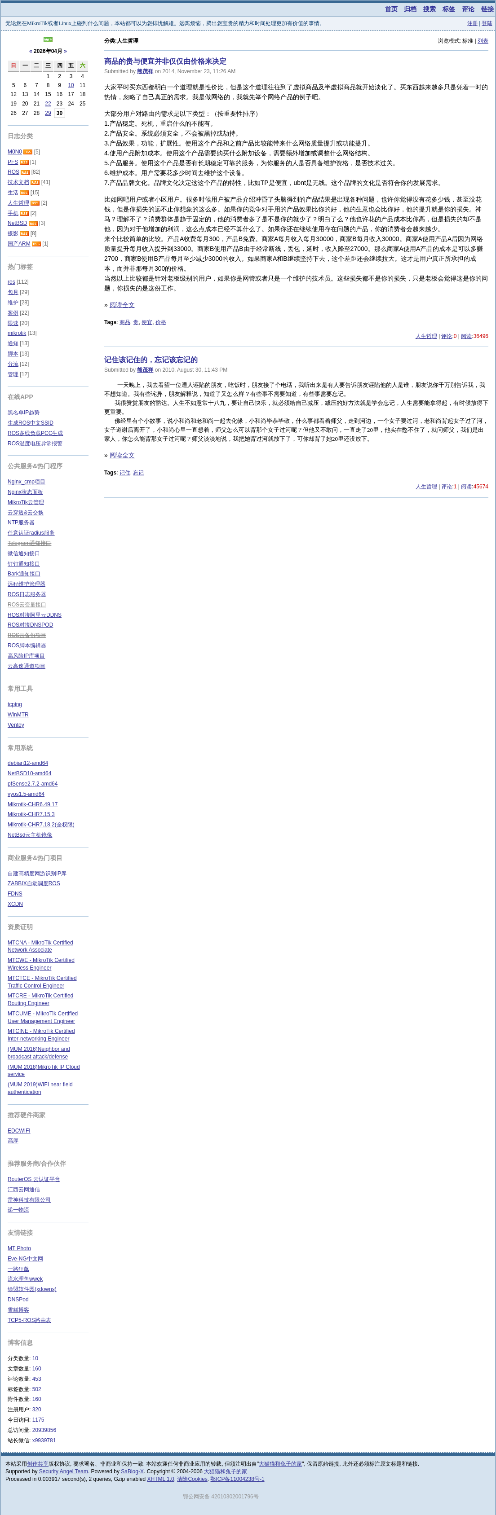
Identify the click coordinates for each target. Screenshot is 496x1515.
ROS (13, 172)
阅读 (466, 336)
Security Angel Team (63, 1471)
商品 (125, 322)
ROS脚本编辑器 (27, 645)
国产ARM (19, 244)
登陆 (487, 23)
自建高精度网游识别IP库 (37, 873)
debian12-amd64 (28, 763)
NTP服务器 (21, 522)
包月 (13, 292)
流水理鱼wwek (25, 1279)
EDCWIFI (19, 1131)
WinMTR (18, 714)
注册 (472, 23)
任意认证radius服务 (31, 533)
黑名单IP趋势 (24, 412)
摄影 (13, 233)
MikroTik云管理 (26, 502)
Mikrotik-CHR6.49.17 (33, 804)
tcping (15, 704)
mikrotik (17, 333)
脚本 (13, 354)
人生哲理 (426, 336)
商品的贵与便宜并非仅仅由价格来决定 (165, 61)
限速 (13, 323)
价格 (160, 322)
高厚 (13, 1140)
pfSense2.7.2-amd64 (33, 784)
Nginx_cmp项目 (26, 482)
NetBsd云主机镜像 (30, 835)
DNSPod (18, 1299)
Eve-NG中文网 (25, 1259)
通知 (13, 343)
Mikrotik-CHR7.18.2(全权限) (41, 824)
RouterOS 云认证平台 (34, 1179)
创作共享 (38, 1464)
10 (71, 85)
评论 (468, 9)
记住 (125, 473)
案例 (13, 313)
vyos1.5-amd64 (26, 794)
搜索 (429, 9)
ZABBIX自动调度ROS (34, 883)
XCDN (15, 904)
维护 (13, 302)
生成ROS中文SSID (30, 423)
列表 (483, 41)
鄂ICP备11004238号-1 (237, 1479)
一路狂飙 (18, 1269)
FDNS (15, 894)
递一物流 (18, 1210)
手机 (13, 213)
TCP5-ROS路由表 (29, 1320)
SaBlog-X (132, 1471)
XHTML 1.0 (160, 1479)
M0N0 (15, 152)
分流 (13, 364)
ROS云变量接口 (27, 605)
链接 (487, 9)
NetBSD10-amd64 (29, 773)
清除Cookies (192, 1479)
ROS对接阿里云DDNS (35, 615)
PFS (13, 162)
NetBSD (17, 223)
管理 (13, 374)
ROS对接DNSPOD (30, 625)
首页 (391, 9)
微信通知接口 (24, 553)
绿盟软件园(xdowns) (32, 1289)
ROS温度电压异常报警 (35, 443)
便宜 (147, 322)
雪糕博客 (18, 1310)
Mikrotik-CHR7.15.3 (31, 814)
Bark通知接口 (24, 574)
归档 (410, 9)
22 (48, 104)
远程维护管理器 (26, 584)
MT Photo (19, 1248)
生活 (13, 192)
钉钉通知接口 (24, 564)
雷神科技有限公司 (29, 1200)
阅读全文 (122, 304)
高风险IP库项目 (26, 656)
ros (11, 282)
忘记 (138, 473)
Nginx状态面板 (25, 492)
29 (48, 113)
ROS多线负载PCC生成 (35, 433)
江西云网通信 (24, 1189)
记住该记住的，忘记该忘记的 (151, 360)
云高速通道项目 (26, 666)
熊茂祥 (145, 71)
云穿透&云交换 (26, 512)
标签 (449, 9)
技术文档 (18, 182)
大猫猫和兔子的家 (280, 1464)
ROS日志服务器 (27, 594)
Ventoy (16, 725)
